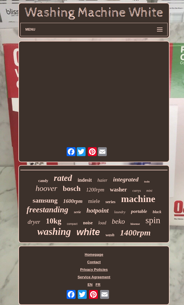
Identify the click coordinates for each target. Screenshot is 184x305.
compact (72, 223)
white (88, 232)
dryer (34, 221)
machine (138, 199)
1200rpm (95, 190)
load (102, 222)
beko (118, 221)
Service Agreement (94, 277)
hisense (135, 223)
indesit (85, 180)
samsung (45, 200)
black (157, 212)
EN (90, 284)
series (110, 202)
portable (139, 211)
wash (110, 235)
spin (153, 220)
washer (118, 189)
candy (43, 181)
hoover (46, 188)
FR (98, 284)
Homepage (94, 254)
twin (147, 181)
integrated (126, 179)
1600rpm (73, 201)
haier (103, 180)
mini (149, 191)
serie (77, 212)
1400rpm (135, 232)
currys (136, 191)
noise (88, 222)
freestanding (47, 209)
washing (54, 231)
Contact (94, 262)
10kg (53, 221)
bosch (72, 189)
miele (94, 201)
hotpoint (97, 210)
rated (63, 178)
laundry (119, 212)
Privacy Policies (94, 269)
